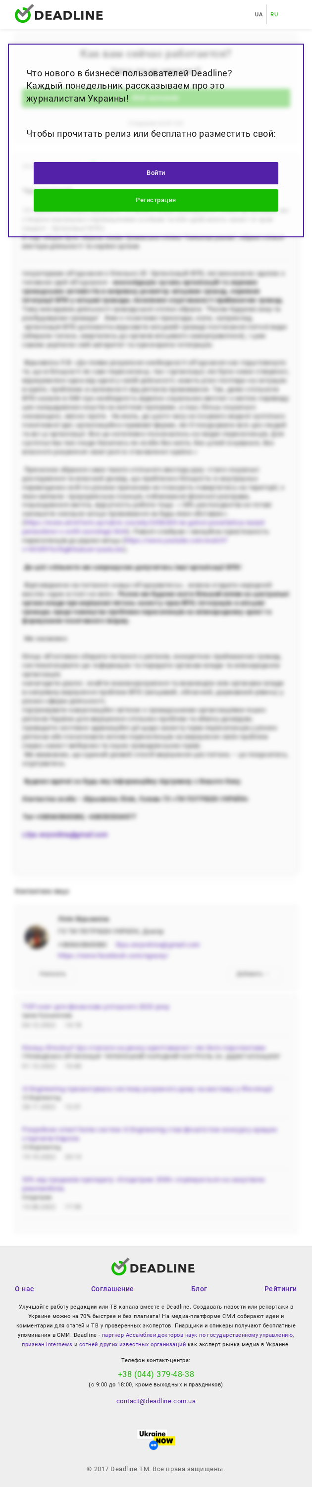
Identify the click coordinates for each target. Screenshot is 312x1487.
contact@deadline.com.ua (156, 1401)
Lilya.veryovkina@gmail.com (64, 834)
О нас (24, 1289)
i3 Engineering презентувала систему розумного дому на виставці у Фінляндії (147, 1089)
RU (274, 14)
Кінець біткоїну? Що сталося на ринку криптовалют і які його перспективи (143, 1047)
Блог (199, 1289)
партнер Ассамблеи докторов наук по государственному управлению (197, 1335)
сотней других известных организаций (132, 1344)
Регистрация (156, 200)
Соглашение (112, 1289)
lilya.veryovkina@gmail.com (158, 944)
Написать (53, 974)
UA (258, 14)
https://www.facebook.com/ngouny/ (113, 955)
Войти (156, 172)
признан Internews (47, 1344)
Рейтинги (280, 1289)
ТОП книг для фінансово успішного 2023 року (96, 1006)
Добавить (253, 974)
